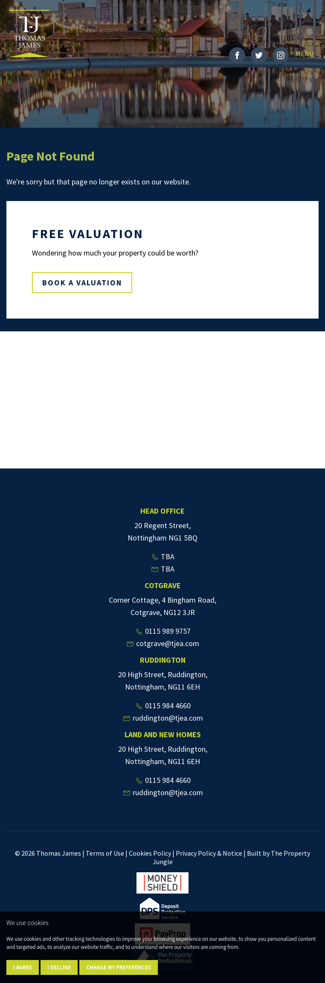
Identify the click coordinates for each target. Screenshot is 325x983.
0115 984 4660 (163, 705)
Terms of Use (105, 853)
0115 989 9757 (163, 631)
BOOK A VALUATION (82, 282)
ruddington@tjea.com (162, 718)
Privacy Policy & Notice (209, 853)
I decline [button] (59, 967)
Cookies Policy (150, 853)
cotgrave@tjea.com (162, 643)
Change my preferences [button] (118, 967)
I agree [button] (22, 967)
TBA (162, 556)
